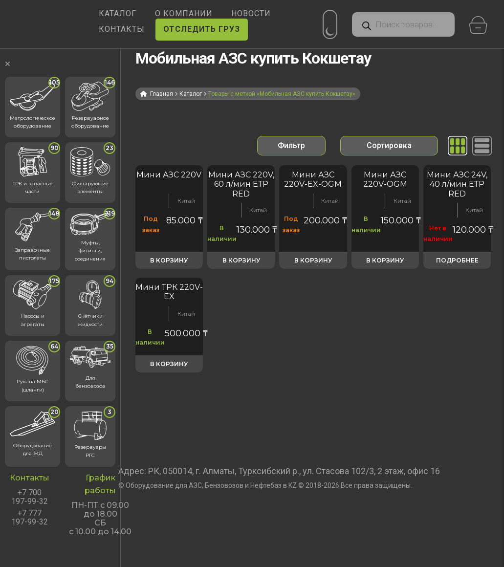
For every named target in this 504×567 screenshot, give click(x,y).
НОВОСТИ (251, 13)
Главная (161, 93)
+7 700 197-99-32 (29, 497)
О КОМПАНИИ (184, 13)
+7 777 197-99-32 (29, 517)
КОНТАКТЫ (122, 29)
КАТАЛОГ (117, 13)
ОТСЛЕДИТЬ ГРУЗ (201, 29)
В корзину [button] (169, 260)
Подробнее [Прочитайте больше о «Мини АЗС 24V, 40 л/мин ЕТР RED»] (457, 260)
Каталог (190, 93)
